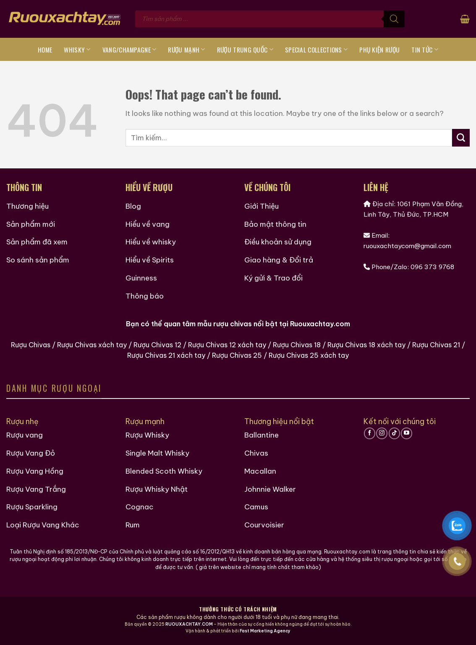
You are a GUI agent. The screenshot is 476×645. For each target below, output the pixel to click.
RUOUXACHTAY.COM (189, 624)
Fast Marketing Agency (265, 631)
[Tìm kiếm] (394, 18)
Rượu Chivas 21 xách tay (166, 355)
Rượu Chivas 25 (237, 355)
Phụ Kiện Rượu (379, 49)
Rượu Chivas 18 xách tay (366, 345)
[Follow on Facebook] (369, 433)
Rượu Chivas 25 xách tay (309, 355)
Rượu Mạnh (186, 49)
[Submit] (461, 138)
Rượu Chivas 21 (436, 345)
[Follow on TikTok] (394, 433)
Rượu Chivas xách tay (92, 345)
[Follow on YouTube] (406, 433)
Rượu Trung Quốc (245, 49)
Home (45, 49)
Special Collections (316, 49)
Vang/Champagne (129, 49)
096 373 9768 (432, 267)
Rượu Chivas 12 (157, 345)
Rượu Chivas (30, 345)
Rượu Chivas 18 (297, 345)
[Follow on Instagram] (381, 433)
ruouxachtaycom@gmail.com (407, 246)
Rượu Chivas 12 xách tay (227, 345)
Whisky (77, 49)
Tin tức (424, 49)
